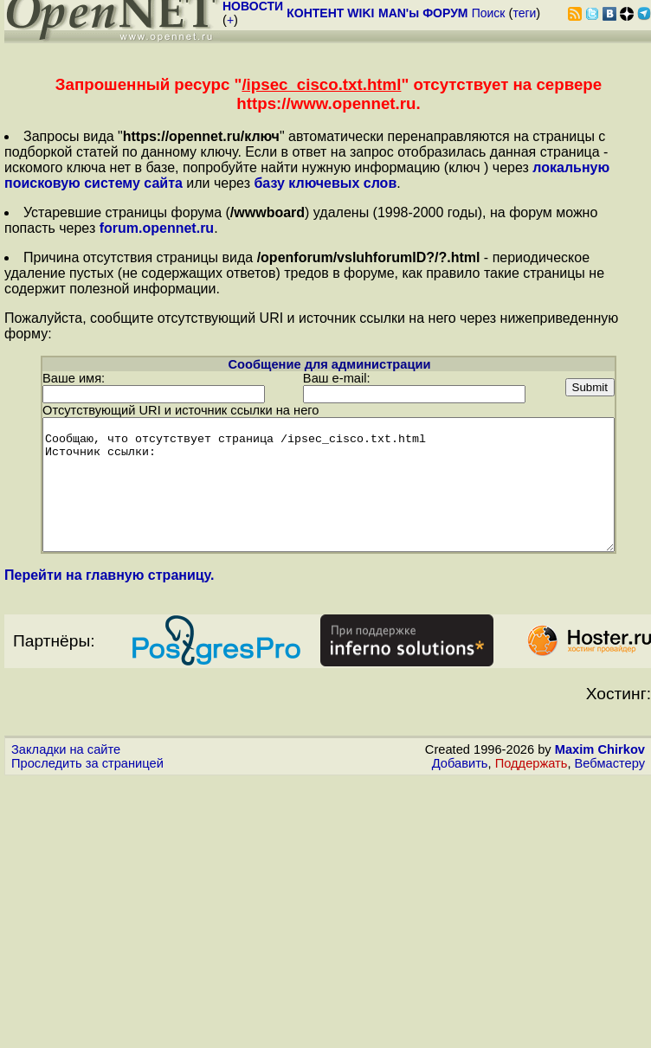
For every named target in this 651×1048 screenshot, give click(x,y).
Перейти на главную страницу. (109, 587)
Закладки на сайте (65, 761)
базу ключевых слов (325, 183)
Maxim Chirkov (600, 761)
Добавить (460, 775)
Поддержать (531, 775)
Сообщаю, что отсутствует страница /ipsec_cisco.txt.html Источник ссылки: (328, 483)
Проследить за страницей (87, 775)
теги (524, 13)
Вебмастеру (610, 775)
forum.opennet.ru (157, 228)
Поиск (489, 13)
